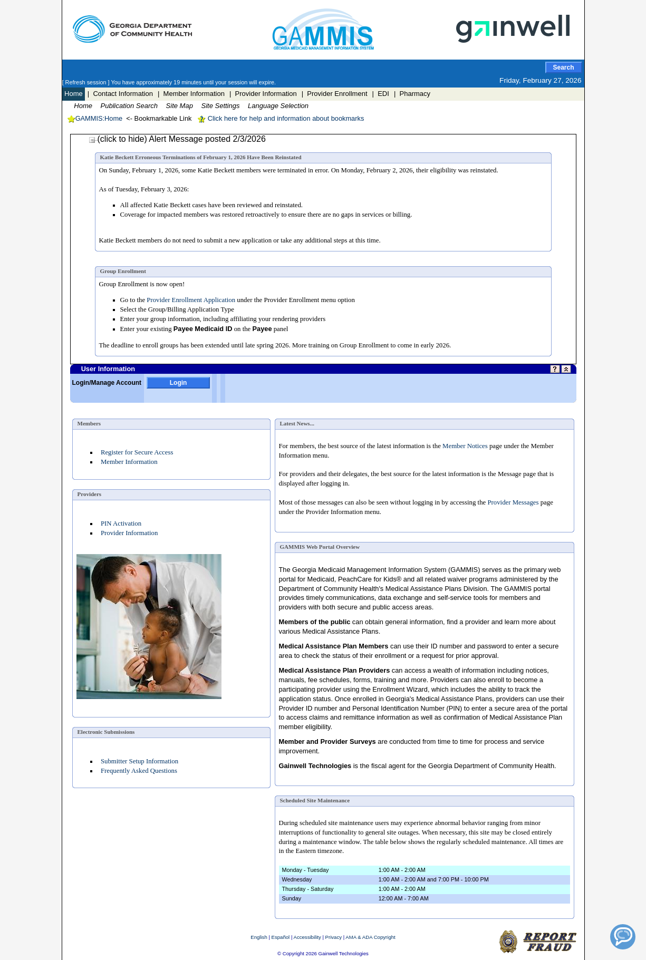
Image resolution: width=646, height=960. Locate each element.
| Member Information (191, 94)
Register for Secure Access (137, 452)
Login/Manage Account (107, 382)
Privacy (333, 937)
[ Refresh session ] (86, 82)
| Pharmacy (412, 94)
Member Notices (465, 446)
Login (178, 382)
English (258, 937)
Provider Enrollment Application (191, 300)
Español (281, 937)
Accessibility (307, 937)
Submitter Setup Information (139, 761)
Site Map (179, 106)
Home (73, 94)
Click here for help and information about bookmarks (280, 118)
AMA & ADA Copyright (370, 937)
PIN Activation (121, 523)
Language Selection (278, 106)
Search (563, 67)
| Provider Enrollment (335, 94)
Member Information (129, 462)
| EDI (380, 94)
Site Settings (220, 106)
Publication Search (129, 106)
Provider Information (129, 533)
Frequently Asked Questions (139, 770)
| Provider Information (263, 94)
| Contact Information (120, 94)
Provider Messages (512, 502)
